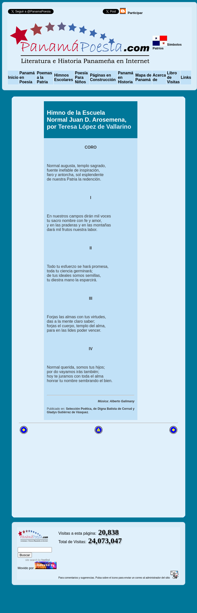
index (23, 544)
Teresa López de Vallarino (94, 126)
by (43, 560)
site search (31, 560)
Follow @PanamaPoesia (79, 12)
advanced (50, 544)
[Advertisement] (157, 186)
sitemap (34, 544)
